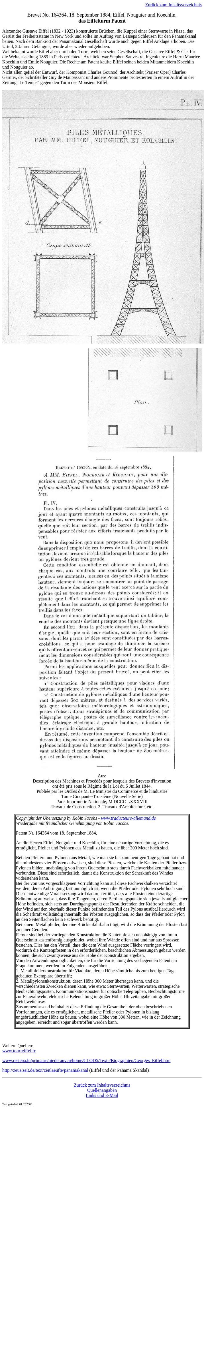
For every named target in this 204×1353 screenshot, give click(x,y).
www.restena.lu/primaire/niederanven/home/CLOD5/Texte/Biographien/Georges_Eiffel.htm (86, 1060)
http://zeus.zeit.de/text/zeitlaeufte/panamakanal (45, 1070)
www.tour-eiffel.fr (19, 1050)
